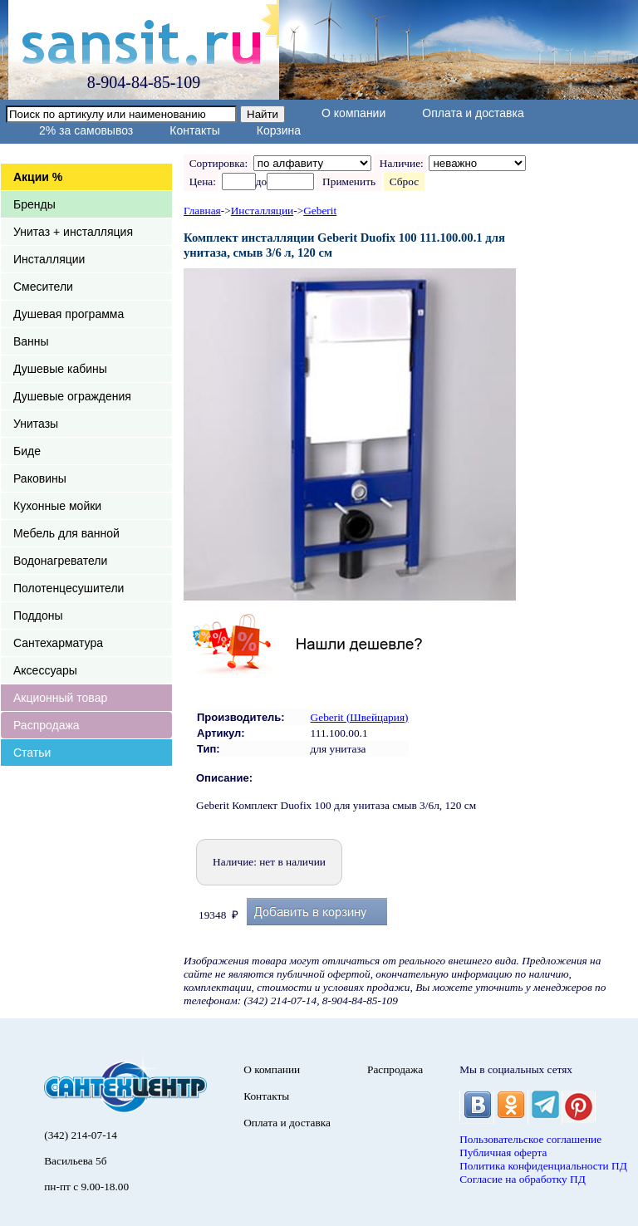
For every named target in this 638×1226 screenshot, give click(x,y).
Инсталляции (49, 259)
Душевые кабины (60, 368)
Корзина (279, 130)
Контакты (194, 130)
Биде (27, 451)
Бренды (34, 204)
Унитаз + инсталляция (73, 231)
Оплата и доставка (472, 113)
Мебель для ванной (66, 533)
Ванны (31, 341)
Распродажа (46, 725)
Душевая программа (68, 314)
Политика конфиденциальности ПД (543, 1166)
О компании (353, 113)
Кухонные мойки (57, 505)
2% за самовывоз (86, 130)
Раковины (39, 478)
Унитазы (35, 423)
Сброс (404, 181)
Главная (202, 210)
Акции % (37, 177)
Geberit (319, 210)
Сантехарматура (58, 643)
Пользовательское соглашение (530, 1139)
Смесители (43, 286)
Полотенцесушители (68, 588)
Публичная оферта (503, 1152)
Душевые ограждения (72, 396)
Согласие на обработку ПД (522, 1179)
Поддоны (37, 615)
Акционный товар (60, 697)
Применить (348, 181)
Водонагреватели (60, 560)
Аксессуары (45, 670)
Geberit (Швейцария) (360, 717)
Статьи (32, 752)
